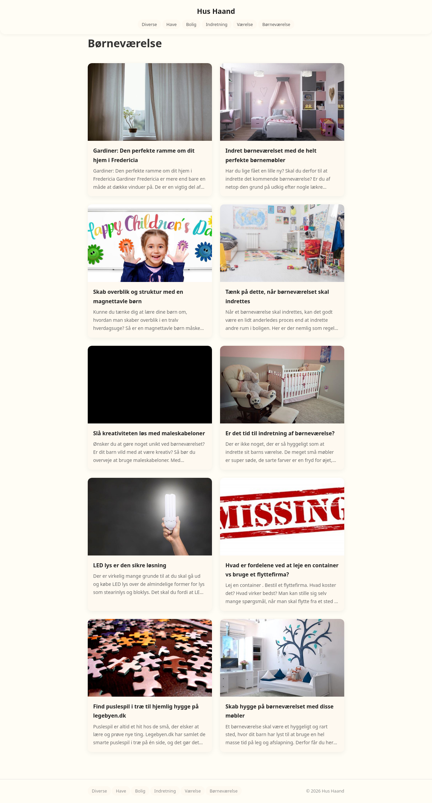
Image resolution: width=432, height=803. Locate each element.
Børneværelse (276, 24)
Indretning (216, 24)
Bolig (191, 24)
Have (171, 24)
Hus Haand (216, 11)
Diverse (149, 24)
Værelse (245, 24)
